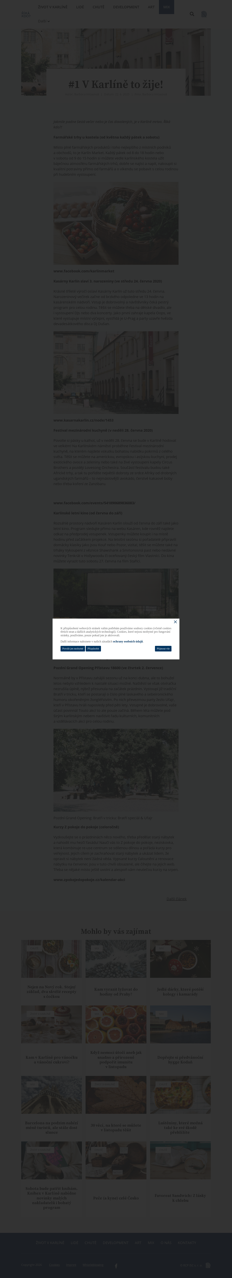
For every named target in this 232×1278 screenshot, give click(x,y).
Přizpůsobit (93, 648)
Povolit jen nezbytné (72, 648)
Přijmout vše (163, 648)
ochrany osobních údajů (128, 641)
